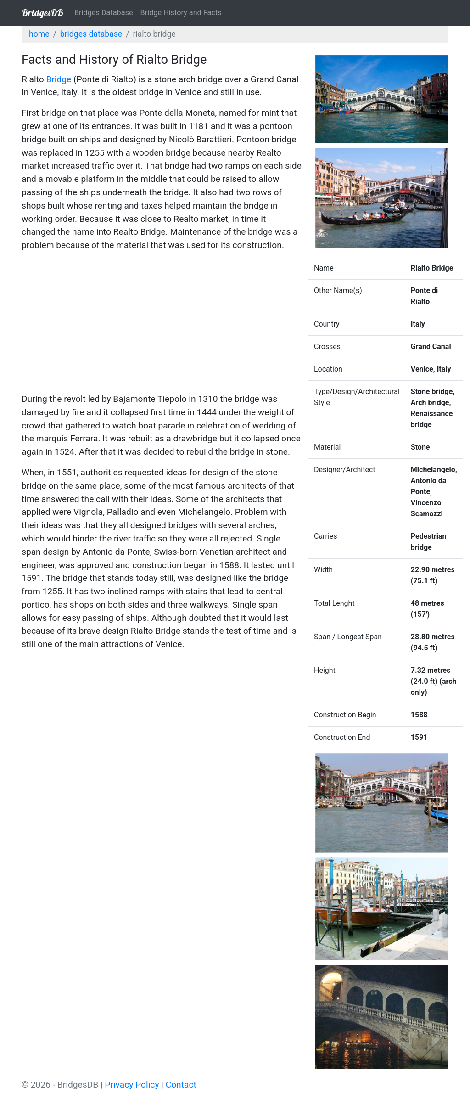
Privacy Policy (132, 1084)
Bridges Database (103, 12)
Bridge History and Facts (181, 12)
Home (39, 34)
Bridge (58, 79)
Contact (181, 1084)
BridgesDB (42, 12)
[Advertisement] (162, 323)
